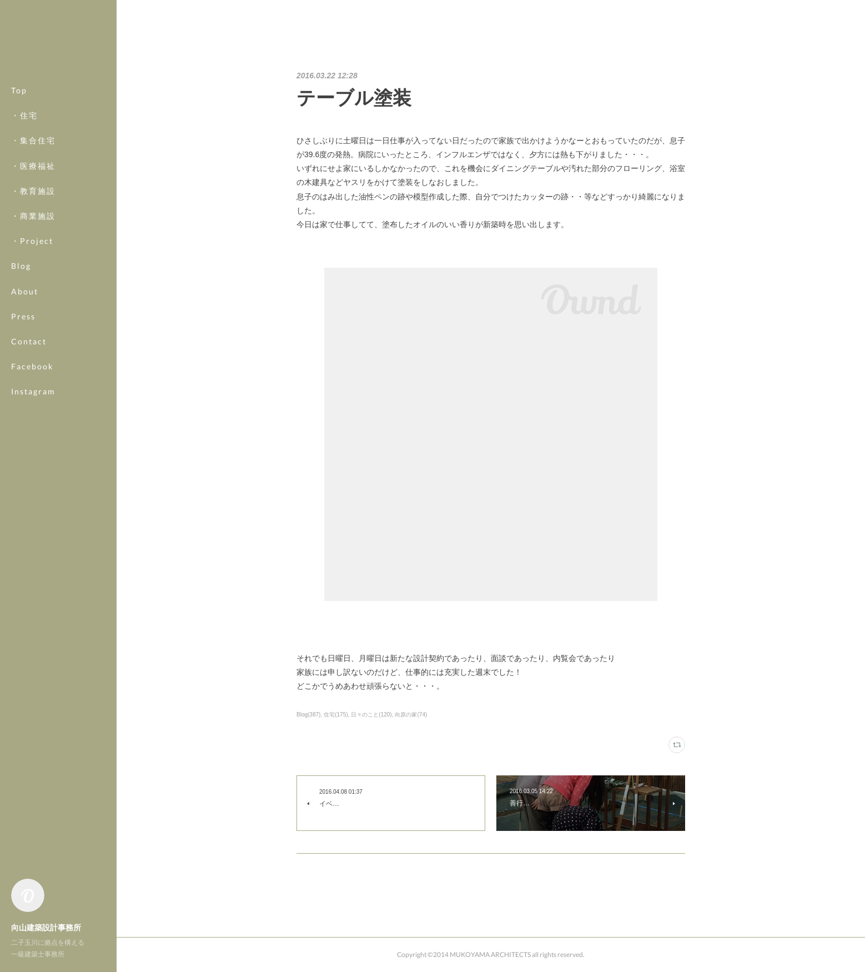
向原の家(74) (411, 715)
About (24, 291)
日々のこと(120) (371, 715)
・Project (32, 240)
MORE (24, 366)
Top (19, 90)
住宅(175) (336, 715)
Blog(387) (308, 715)
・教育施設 (33, 191)
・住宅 (24, 115)
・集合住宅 (33, 140)
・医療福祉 (33, 166)
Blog (21, 265)
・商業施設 (33, 216)
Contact (29, 341)
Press (23, 316)
